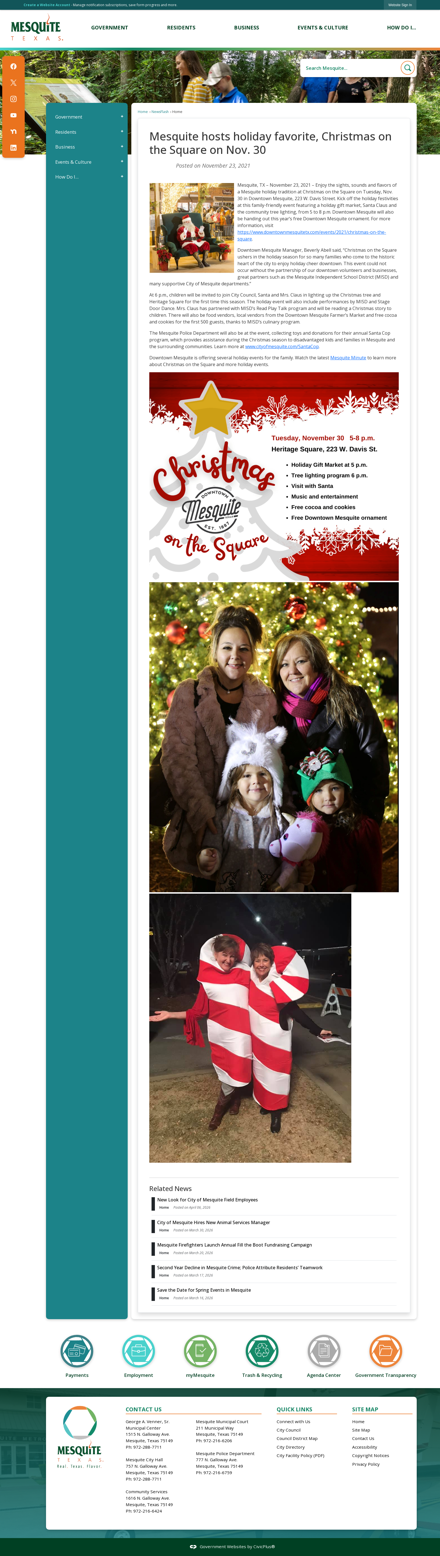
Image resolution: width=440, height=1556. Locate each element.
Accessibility (364, 1447)
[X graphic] (13, 83)
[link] (400, 5)
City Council (289, 1430)
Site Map (365, 1409)
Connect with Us (293, 1421)
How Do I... (67, 177)
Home (143, 111)
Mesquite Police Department (225, 1453)
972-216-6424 (147, 1511)
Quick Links (294, 1409)
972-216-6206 (217, 1440)
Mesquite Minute (348, 358)
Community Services (147, 1491)
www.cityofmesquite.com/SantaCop (282, 346)
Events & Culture (73, 162)
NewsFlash (160, 111)
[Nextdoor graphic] (13, 131)
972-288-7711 (147, 1447)
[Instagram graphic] (13, 99)
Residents (65, 132)
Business (65, 147)
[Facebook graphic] (13, 66)
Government (68, 117)
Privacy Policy (366, 1464)
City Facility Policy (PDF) (300, 1455)
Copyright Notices (370, 1455)
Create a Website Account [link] (47, 5)
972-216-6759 (217, 1472)
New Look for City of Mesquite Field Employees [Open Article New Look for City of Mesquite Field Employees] (207, 1200)
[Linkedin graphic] (13, 148)
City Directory (291, 1447)
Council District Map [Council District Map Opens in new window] (297, 1438)
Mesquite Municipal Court (222, 1421)
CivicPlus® (264, 1547)
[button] (408, 68)
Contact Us (363, 1438)
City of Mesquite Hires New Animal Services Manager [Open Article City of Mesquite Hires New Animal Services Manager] (213, 1222)
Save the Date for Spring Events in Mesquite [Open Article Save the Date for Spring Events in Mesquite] (204, 1290)
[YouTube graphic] (13, 115)
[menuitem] (110, 27)
